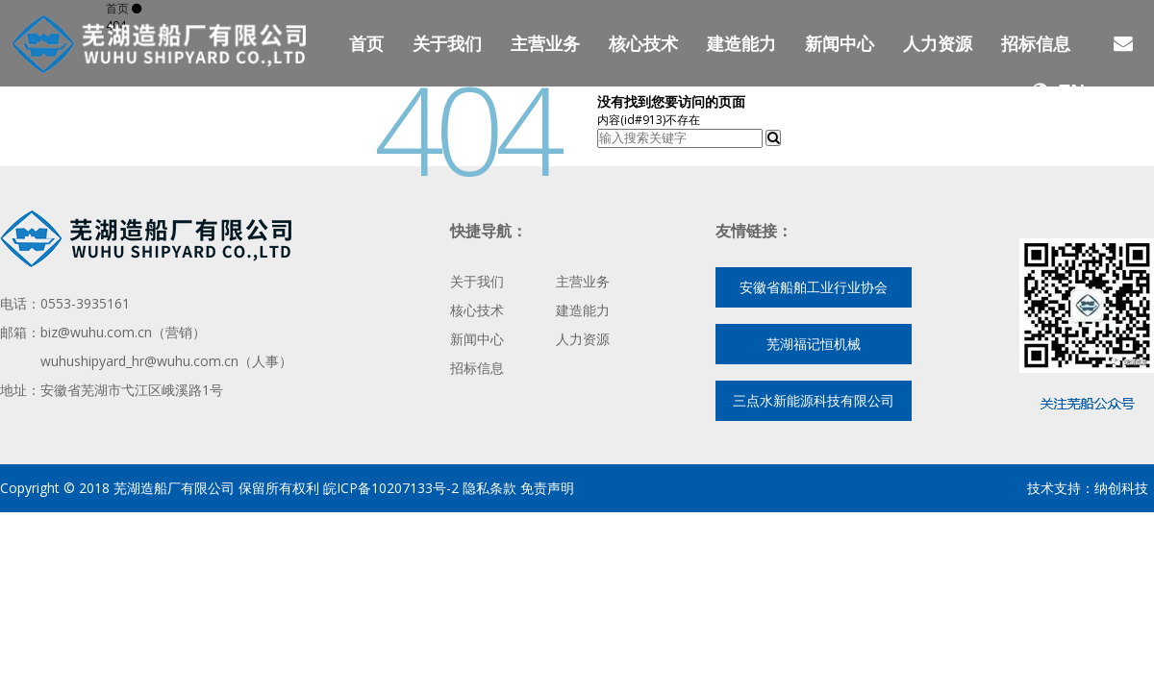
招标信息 (1035, 43)
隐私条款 (489, 488)
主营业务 (545, 43)
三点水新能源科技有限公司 (813, 400)
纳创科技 (1121, 488)
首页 (366, 43)
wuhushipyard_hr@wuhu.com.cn (139, 361)
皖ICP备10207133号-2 (389, 488)
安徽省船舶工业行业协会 (814, 287)
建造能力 (741, 43)
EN (1058, 91)
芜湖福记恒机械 (813, 343)
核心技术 (643, 43)
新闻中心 (839, 43)
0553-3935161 (85, 303)
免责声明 (547, 488)
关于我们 (447, 43)
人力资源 (937, 43)
